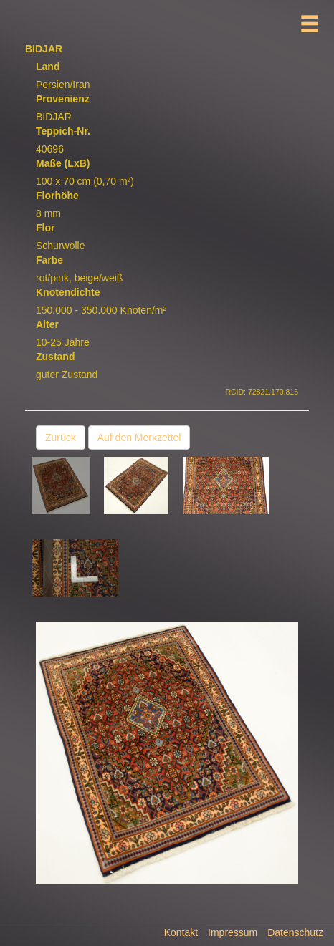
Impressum (232, 932)
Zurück (60, 437)
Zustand (55, 356)
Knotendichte (68, 292)
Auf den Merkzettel (139, 437)
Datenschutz (295, 932)
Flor (45, 227)
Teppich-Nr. (63, 131)
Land (47, 66)
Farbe (49, 260)
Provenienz (63, 99)
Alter (47, 324)
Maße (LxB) (63, 163)
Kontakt (181, 932)
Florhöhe (57, 195)
